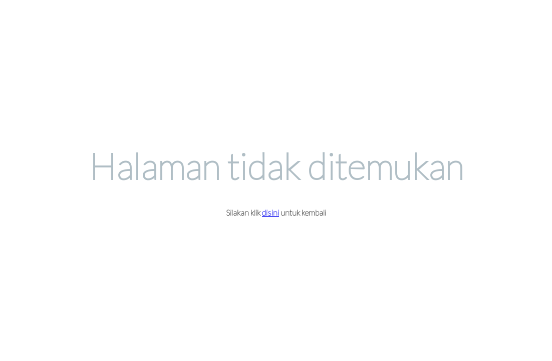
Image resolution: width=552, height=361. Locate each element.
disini (270, 212)
